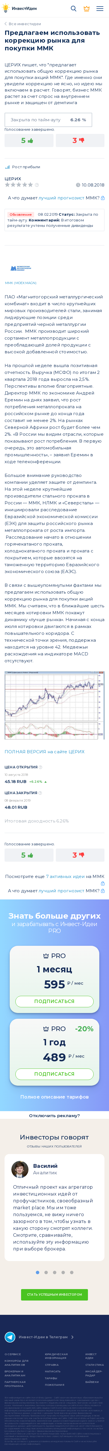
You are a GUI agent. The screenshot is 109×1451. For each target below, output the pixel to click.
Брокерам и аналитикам (15, 1373)
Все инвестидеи (25, 23)
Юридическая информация (56, 1356)
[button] (37, 1272)
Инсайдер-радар (93, 1373)
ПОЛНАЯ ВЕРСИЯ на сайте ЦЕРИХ (45, 751)
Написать (53, 1371)
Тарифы (51, 1378)
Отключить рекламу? (54, 1115)
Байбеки (92, 1381)
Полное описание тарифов (54, 1097)
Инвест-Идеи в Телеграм (36, 1337)
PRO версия (86, 8)
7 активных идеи (66, 876)
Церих (13, 178)
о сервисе (13, 1354)
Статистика (94, 1364)
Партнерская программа (15, 1383)
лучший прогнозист (61, 198)
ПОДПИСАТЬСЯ (54, 1001)
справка (52, 1364)
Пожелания (54, 1384)
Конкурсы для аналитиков (16, 1362)
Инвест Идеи (90, 1356)
